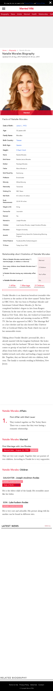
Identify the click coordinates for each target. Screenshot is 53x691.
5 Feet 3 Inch (21, 150)
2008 (17, 484)
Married (27, 14)
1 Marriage (25, 285)
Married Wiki (26, 8)
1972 (24, 125)
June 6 (19, 125)
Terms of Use (40, 3)
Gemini (18, 145)
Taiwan (19, 140)
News (13, 14)
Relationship (43, 14)
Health (34, 14)
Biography (5, 14)
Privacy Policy (29, 3)
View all (48, 525)
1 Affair (12, 285)
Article (19, 14)
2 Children (39, 285)
